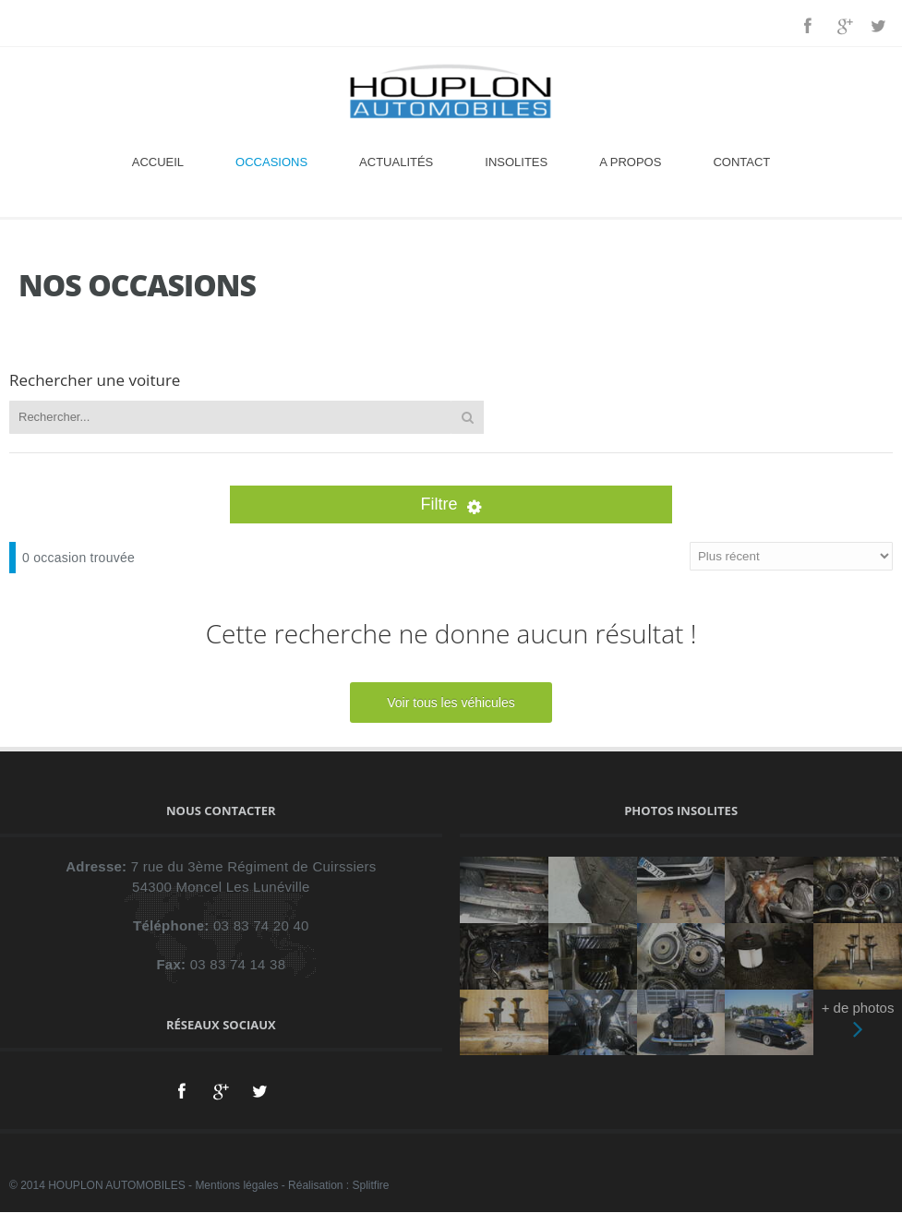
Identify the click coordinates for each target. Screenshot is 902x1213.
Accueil (158, 162)
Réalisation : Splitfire (338, 1185)
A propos (630, 162)
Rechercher (467, 417)
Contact (741, 162)
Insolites (516, 162)
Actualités (396, 162)
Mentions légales (236, 1185)
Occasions (271, 162)
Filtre (451, 504)
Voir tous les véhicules (451, 702)
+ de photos (858, 1023)
